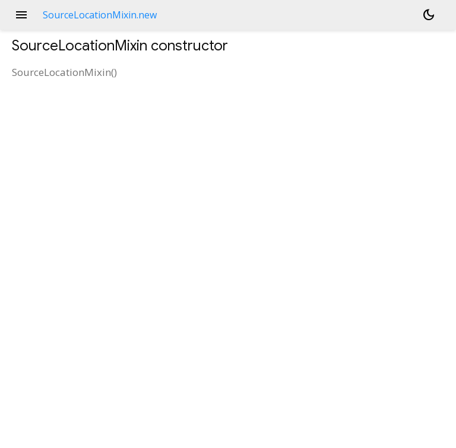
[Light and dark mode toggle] (428, 14)
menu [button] (21, 15)
